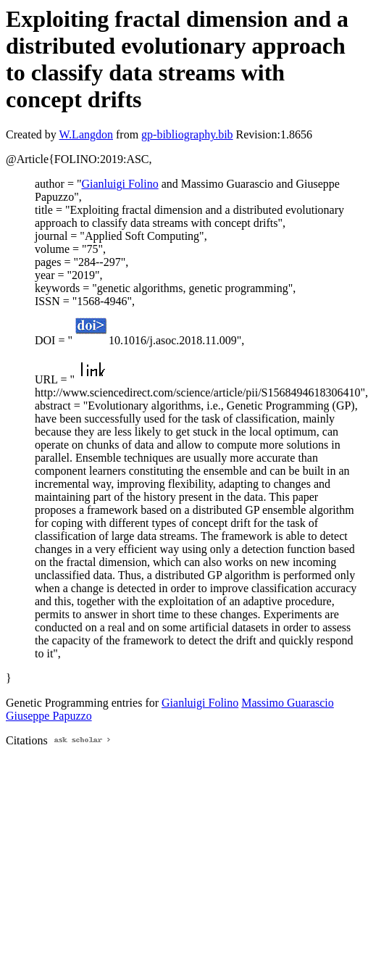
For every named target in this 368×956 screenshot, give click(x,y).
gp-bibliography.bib (187, 134)
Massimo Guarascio (287, 703)
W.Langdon (86, 134)
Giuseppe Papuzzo (49, 716)
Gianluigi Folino (119, 184)
